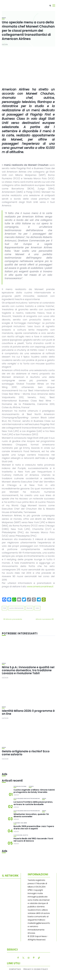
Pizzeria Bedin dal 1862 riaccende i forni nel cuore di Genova (33, 839)
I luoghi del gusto (21, 835)
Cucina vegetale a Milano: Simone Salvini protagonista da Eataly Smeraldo (34, 791)
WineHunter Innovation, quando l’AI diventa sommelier (31, 815)
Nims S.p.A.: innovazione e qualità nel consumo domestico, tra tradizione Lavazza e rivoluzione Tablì (28, 670)
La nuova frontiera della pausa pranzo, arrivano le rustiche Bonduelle (33, 803)
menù (37, 608)
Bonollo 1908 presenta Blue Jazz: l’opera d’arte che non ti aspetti (34, 827)
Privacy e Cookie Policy (36, 969)
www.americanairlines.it (40, 586)
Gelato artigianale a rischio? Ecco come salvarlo (25, 752)
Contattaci (15, 969)
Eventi (31, 786)
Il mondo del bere (20, 823)
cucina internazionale (16, 608)
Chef (4, 608)
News (4, 17)
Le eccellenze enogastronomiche (27, 798)
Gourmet (29, 608)
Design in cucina (20, 786)
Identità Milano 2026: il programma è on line (28, 712)
